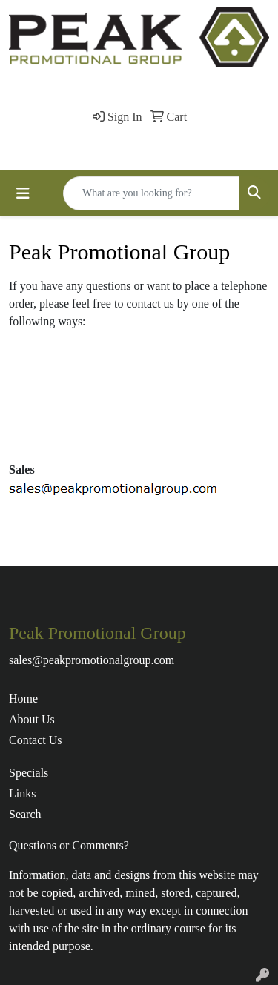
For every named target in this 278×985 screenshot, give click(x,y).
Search (25, 814)
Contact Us (35, 740)
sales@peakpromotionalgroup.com (91, 660)
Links (22, 793)
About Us (32, 719)
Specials (28, 772)
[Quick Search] (151, 193)
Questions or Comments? (69, 845)
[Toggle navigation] (23, 193)
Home (23, 698)
